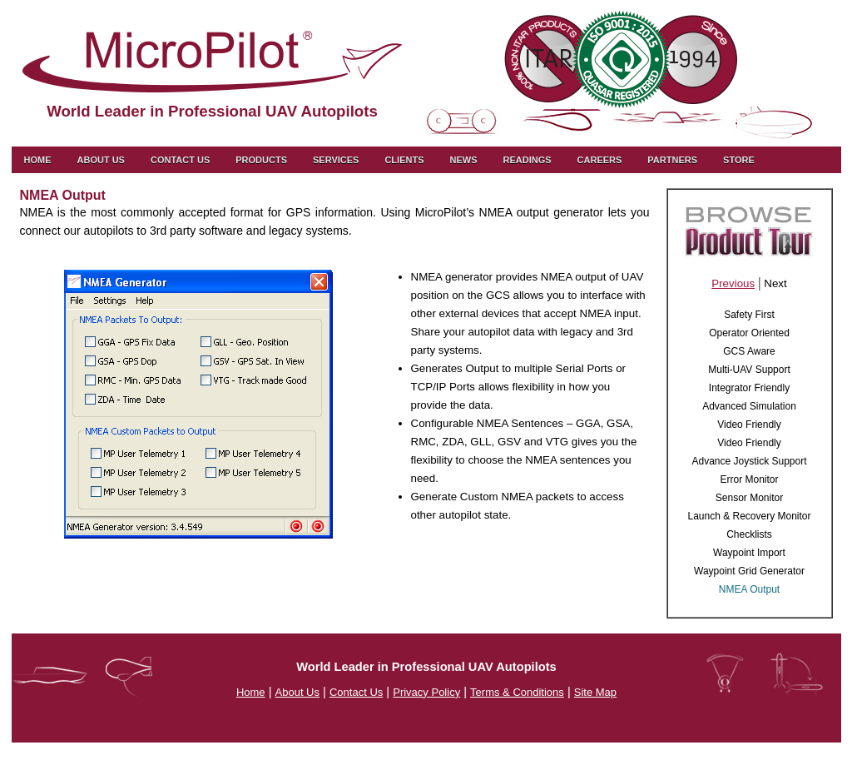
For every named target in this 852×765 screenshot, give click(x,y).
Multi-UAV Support (749, 369)
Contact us (180, 160)
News (463, 160)
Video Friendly (749, 424)
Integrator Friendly (749, 388)
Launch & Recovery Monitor (748, 516)
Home (38, 160)
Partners (672, 160)
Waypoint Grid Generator (749, 571)
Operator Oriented (749, 333)
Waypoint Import (749, 553)
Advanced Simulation (749, 406)
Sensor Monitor (749, 498)
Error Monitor (749, 479)
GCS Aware (749, 351)
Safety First (749, 314)
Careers (599, 160)
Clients (404, 160)
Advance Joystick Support (748, 461)
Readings (527, 160)
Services (336, 160)
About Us (101, 160)
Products (261, 160)
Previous (733, 283)
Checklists (749, 534)
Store (739, 160)
